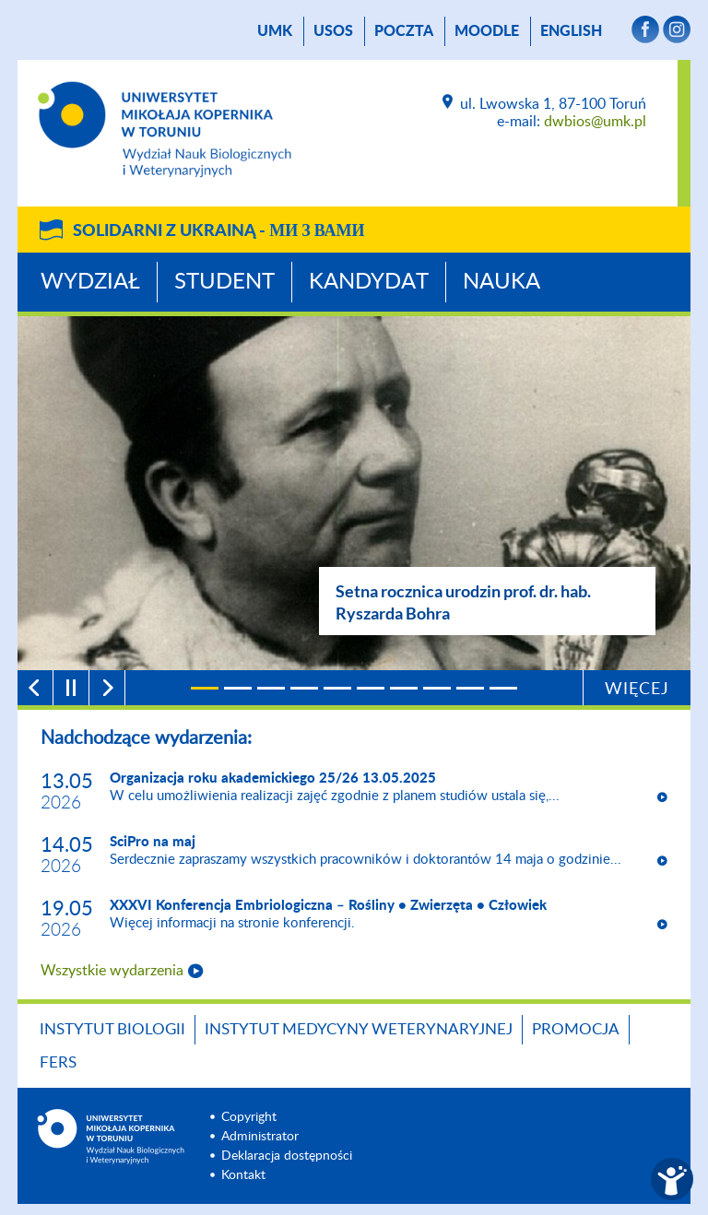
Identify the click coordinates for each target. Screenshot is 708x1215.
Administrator (260, 1136)
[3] (271, 688)
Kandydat (369, 282)
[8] (437, 688)
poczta (403, 31)
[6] (370, 688)
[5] (337, 688)
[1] (204, 688)
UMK (274, 31)
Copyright (249, 1117)
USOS (333, 31)
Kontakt (243, 1175)
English (571, 31)
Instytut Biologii (112, 1029)
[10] (503, 688)
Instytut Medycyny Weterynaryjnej (359, 1029)
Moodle (486, 31)
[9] (470, 688)
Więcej (637, 689)
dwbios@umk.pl (595, 121)
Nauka (501, 282)
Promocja (576, 1029)
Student (224, 282)
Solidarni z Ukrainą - (218, 231)
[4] (304, 688)
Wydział (90, 282)
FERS (58, 1062)
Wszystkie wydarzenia (112, 970)
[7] (404, 688)
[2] (238, 688)
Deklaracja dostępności (286, 1156)
